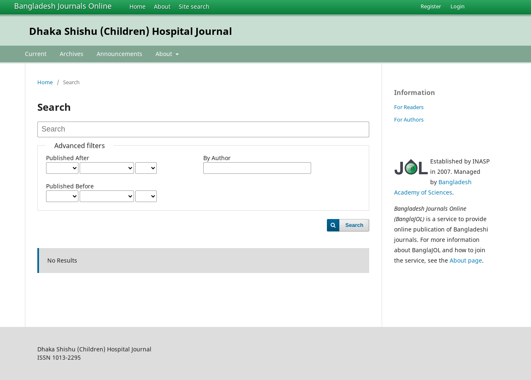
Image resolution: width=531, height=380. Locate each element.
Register (431, 6)
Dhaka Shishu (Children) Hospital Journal (130, 31)
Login (458, 6)
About (162, 6)
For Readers (409, 107)
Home (137, 6)
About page (466, 260)
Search (354, 225)
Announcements (119, 54)
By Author (217, 158)
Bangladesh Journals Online (63, 6)
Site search (194, 6)
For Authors (409, 119)
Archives (71, 54)
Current (35, 54)
